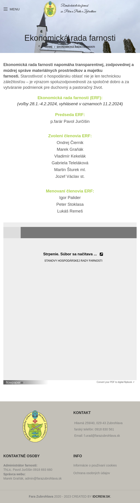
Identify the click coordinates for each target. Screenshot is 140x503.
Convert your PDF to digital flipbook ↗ (115, 382)
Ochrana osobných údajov (91, 473)
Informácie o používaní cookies (95, 465)
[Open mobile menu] (11, 9)
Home (49, 47)
